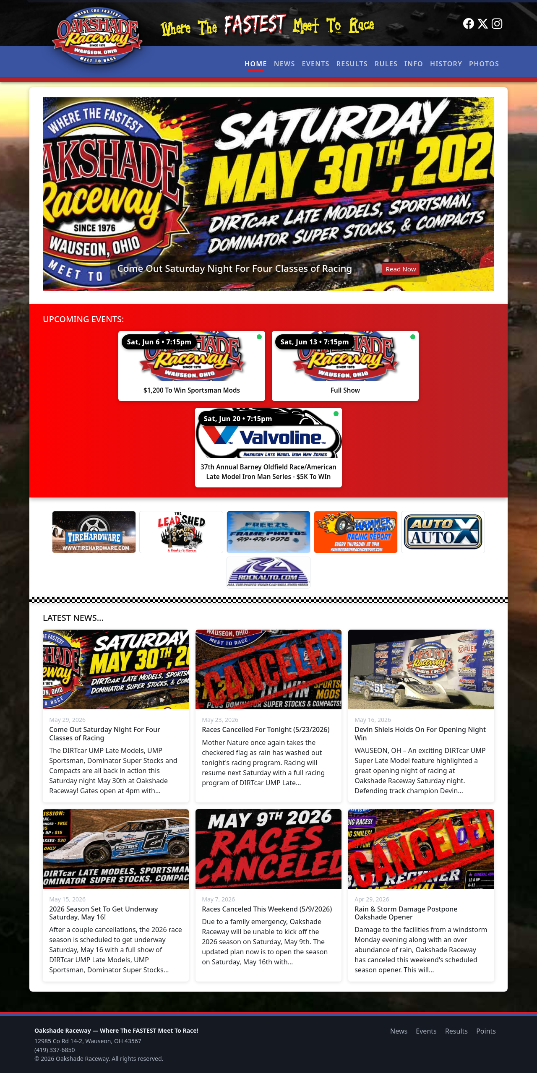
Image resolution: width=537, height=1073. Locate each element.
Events (315, 63)
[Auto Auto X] (443, 532)
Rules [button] (386, 63)
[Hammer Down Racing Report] (356, 532)
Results (352, 63)
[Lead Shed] (181, 532)
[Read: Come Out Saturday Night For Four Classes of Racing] (268, 194)
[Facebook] (468, 24)
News (284, 63)
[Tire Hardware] (94, 532)
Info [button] (413, 63)
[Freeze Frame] (268, 532)
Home (256, 63)
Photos (484, 63)
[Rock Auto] (268, 573)
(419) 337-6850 (54, 1050)
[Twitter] (482, 24)
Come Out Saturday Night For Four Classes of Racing (234, 268)
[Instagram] (497, 24)
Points (486, 1031)
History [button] (446, 63)
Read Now (401, 269)
